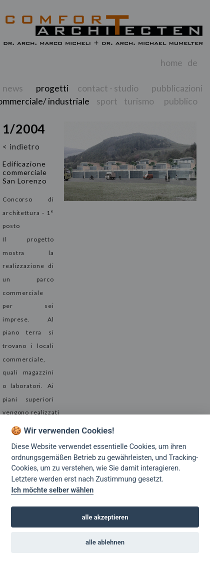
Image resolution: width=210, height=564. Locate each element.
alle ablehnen (105, 542)
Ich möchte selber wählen (52, 490)
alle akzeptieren (105, 517)
